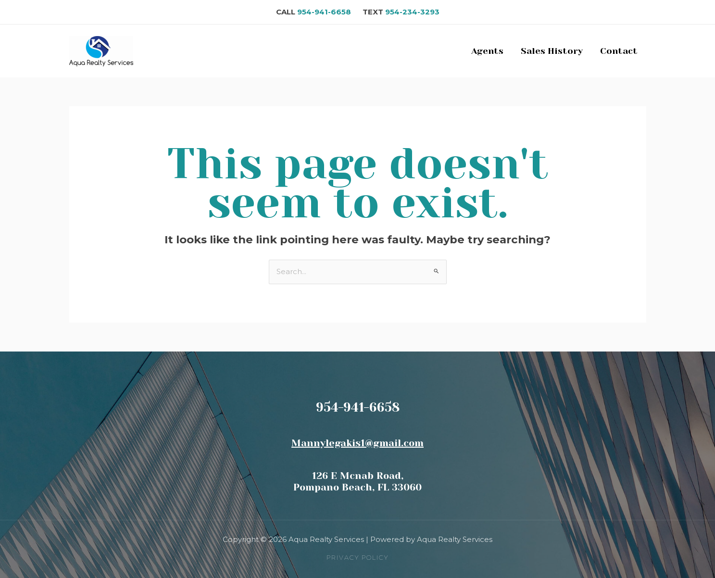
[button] (357, 558)
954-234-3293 (412, 11)
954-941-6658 (329, 11)
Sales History (552, 51)
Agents (487, 51)
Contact (619, 51)
